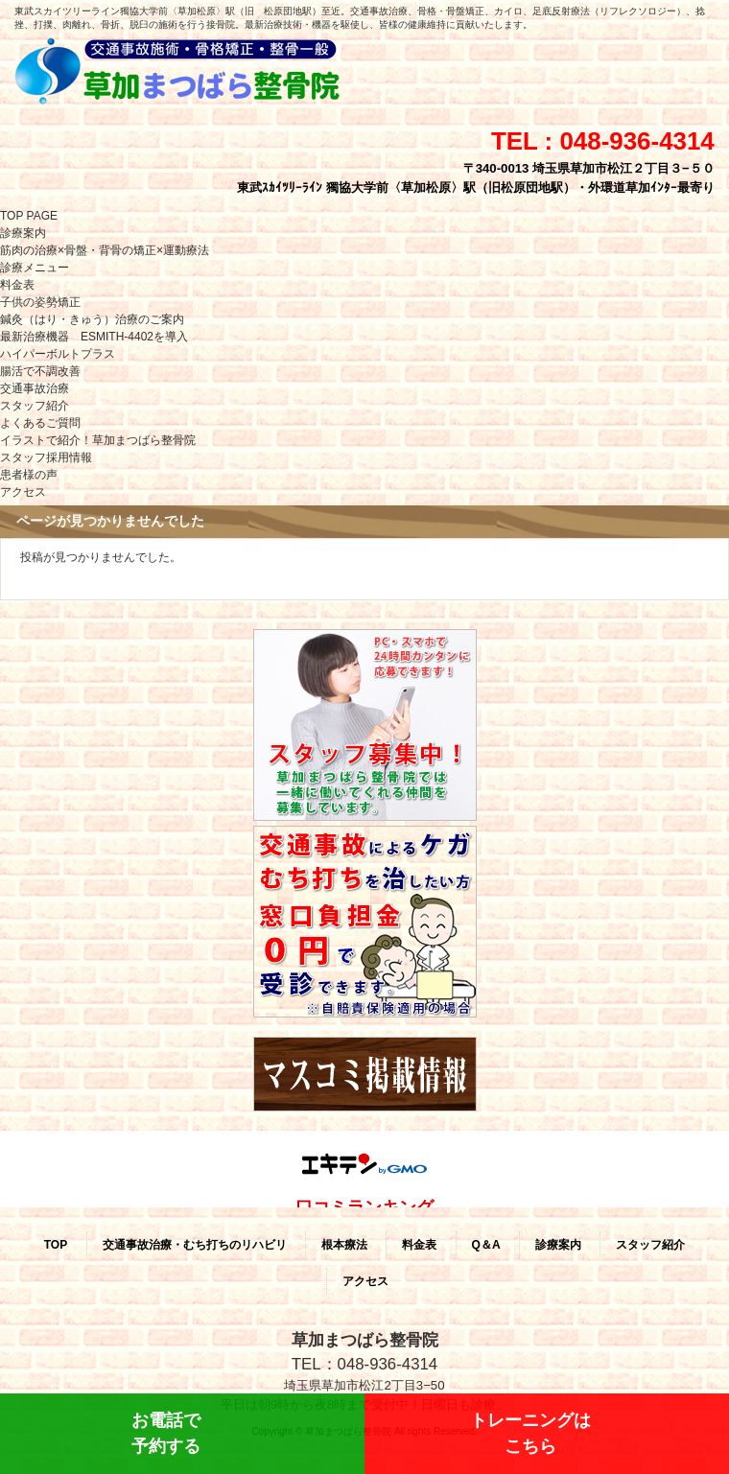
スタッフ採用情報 (46, 457)
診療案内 (23, 233)
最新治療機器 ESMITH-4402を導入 (94, 336)
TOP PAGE (29, 215)
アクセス (23, 492)
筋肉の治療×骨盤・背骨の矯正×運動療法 (104, 250)
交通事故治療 (34, 388)
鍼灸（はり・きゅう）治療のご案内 (92, 319)
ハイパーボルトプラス (57, 354)
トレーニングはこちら (530, 1433)
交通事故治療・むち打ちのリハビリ (195, 1245)
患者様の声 (29, 474)
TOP (55, 1245)
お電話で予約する (165, 1433)
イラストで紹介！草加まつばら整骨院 (98, 440)
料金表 (17, 285)
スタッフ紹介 (34, 405)
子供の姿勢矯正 (40, 302)
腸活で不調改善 (40, 371)
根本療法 (344, 1245)
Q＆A (486, 1245)
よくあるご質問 (40, 423)
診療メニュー (34, 267)
